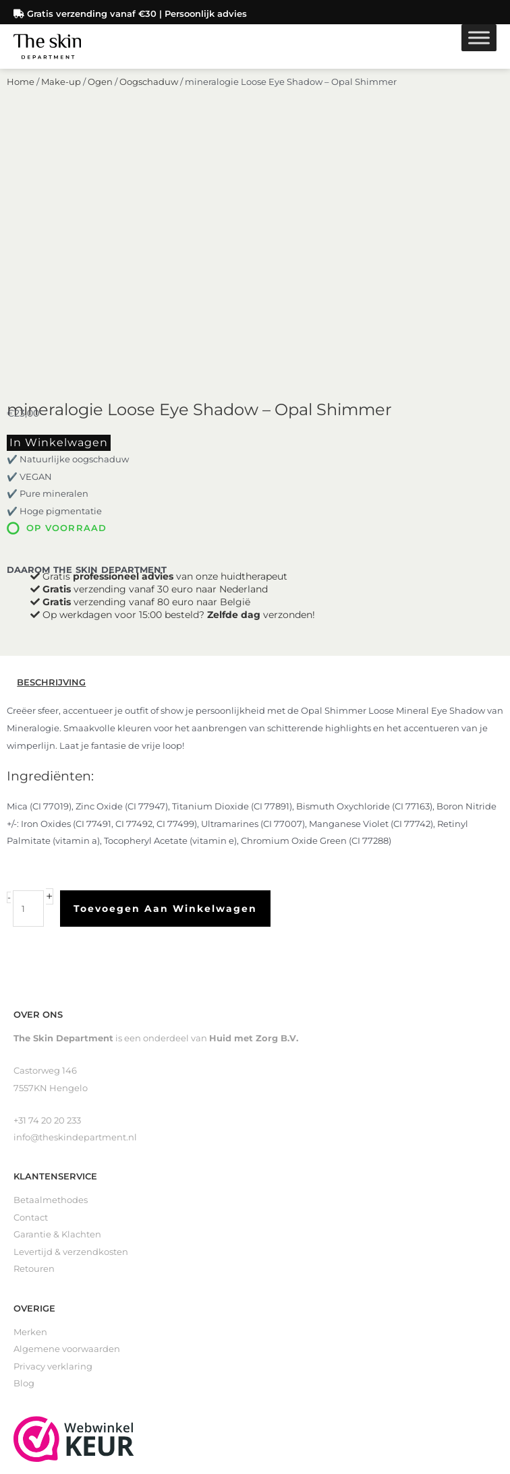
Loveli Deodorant (51, 1335)
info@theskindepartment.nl (75, 904)
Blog (23, 1150)
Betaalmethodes (50, 967)
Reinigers (34, 1283)
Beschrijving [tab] (51, 449)
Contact (30, 984)
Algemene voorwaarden (66, 1116)
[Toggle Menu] (479, 33)
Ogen (100, 105)
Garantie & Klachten (57, 1001)
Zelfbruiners (40, 1300)
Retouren (34, 1036)
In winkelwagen (58, 209)
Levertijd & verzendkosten (70, 1019)
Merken (30, 1098)
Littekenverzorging (55, 1317)
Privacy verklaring (52, 1133)
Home (20, 105)
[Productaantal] (28, 675)
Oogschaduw (148, 105)
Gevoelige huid (47, 1352)
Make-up (61, 105)
